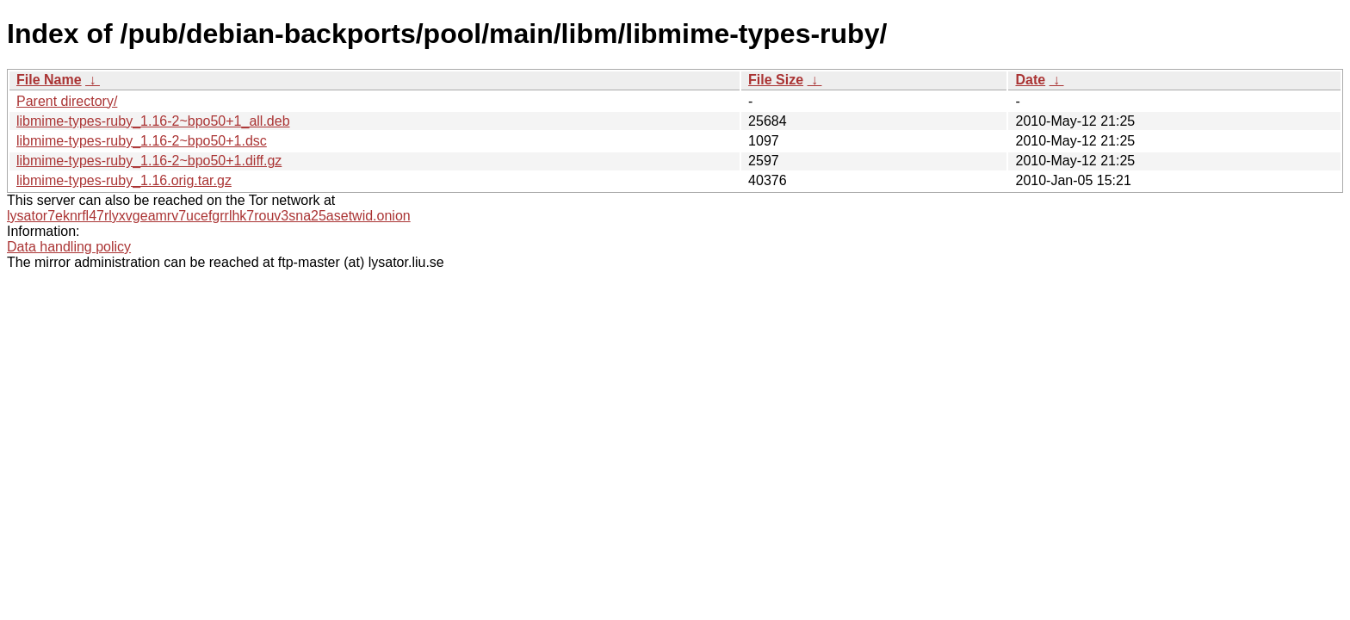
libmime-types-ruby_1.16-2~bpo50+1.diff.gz (149, 160)
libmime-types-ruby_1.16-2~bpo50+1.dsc (141, 140)
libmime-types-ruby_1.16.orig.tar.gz (124, 180)
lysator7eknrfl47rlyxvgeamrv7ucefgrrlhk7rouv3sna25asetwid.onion (209, 215)
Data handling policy (69, 246)
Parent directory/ (66, 101)
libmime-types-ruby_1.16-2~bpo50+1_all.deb (153, 121)
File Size (775, 79)
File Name (49, 79)
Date (1030, 79)
